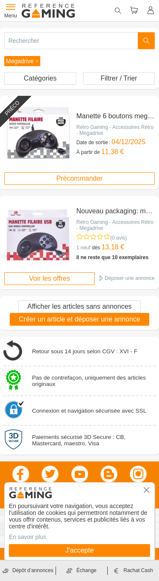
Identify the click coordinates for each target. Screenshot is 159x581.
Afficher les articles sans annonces (79, 306)
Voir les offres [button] (49, 278)
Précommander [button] (79, 178)
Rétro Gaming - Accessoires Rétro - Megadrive (114, 130)
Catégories (40, 78)
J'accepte (79, 550)
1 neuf (83, 248)
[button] (22, 61)
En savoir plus (27, 537)
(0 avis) (118, 238)
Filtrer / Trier (118, 78)
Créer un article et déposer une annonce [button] (79, 319)
